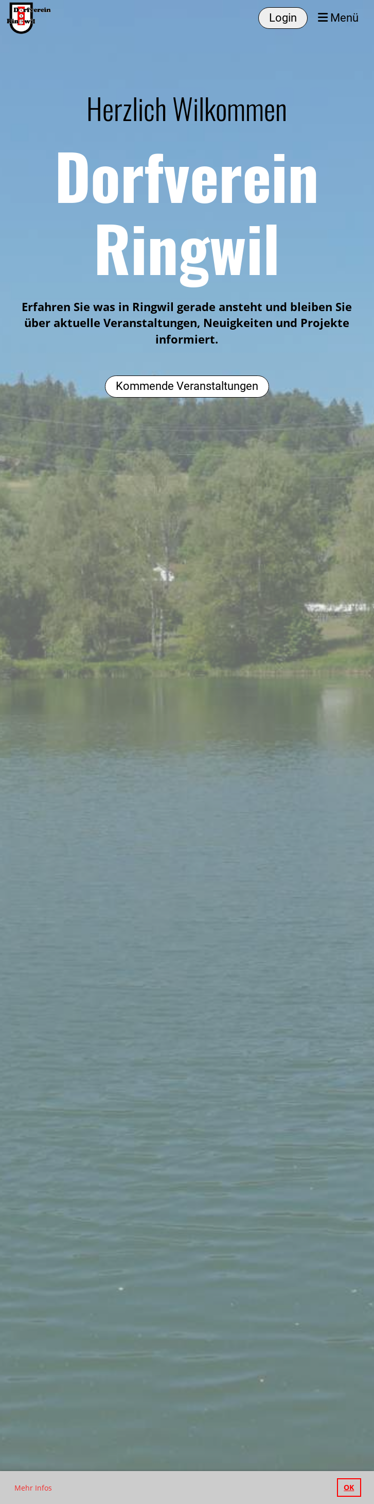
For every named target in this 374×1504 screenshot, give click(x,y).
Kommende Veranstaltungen (187, 386)
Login (283, 17)
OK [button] (349, 1487)
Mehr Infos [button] (33, 1488)
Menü (338, 17)
